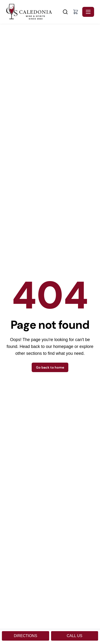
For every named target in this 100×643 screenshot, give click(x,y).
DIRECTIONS (25, 636)
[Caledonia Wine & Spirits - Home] (33, 12)
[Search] (65, 12)
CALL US (74, 636)
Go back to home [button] (50, 367)
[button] (75, 12)
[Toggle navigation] (88, 12)
